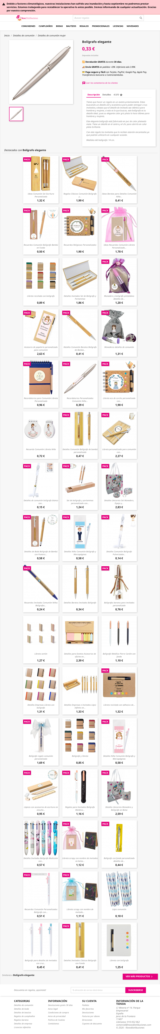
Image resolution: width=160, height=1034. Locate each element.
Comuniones (28, 26)
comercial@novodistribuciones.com (133, 1024)
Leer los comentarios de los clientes (100, 82)
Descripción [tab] (94, 94)
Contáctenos (53, 1023)
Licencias (118, 26)
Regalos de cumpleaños (24, 1016)
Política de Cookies (56, 1020)
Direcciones (87, 1020)
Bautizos (71, 26)
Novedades (133, 26)
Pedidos (85, 1005)
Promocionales (101, 26)
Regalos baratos (21, 1020)
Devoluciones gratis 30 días (60, 1005)
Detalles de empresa (23, 1023)
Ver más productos (139, 976)
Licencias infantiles (22, 1027)
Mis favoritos (88, 1008)
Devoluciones (88, 1012)
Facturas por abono (91, 1016)
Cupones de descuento (92, 1023)
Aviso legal (53, 1008)
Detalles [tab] (106, 94)
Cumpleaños (46, 26)
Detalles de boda (21, 1008)
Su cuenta (89, 1001)
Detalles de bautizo (22, 1012)
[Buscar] (108, 18)
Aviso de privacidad (57, 1016)
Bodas (59, 26)
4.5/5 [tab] (118, 95)
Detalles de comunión (23, 1005)
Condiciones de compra (58, 1012)
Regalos (84, 26)
